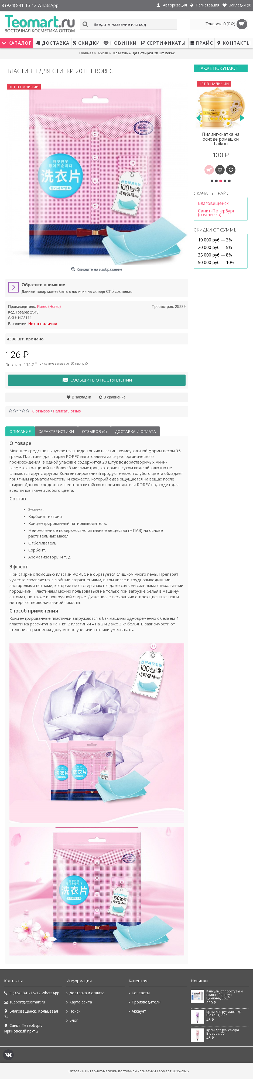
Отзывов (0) (94, 431)
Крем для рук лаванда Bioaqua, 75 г (223, 1013)
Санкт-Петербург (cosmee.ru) (216, 213)
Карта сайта (79, 1002)
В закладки (81, 397)
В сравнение (115, 397)
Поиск (73, 1011)
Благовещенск (213, 203)
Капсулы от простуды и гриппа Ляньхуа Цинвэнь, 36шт (224, 994)
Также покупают (218, 68)
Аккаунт (137, 1011)
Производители (144, 1002)
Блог (72, 1020)
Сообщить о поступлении (97, 380)
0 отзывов (41, 411)
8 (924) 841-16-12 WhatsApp (31, 993)
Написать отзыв (67, 411)
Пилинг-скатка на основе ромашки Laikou (221, 139)
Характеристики (56, 431)
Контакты (139, 993)
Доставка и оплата (135, 431)
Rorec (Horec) (49, 306)
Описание (20, 431)
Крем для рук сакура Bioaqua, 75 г (222, 1031)
